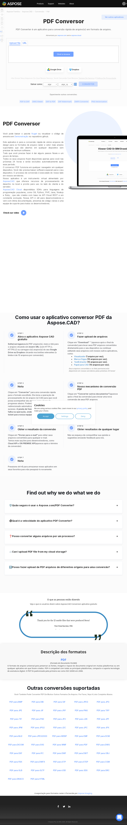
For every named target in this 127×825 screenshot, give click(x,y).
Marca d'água (80, 359)
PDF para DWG (103, 744)
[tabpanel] (63, 623)
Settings (64, 416)
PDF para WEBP (59, 736)
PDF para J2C (59, 727)
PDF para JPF (103, 719)
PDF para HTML (38, 779)
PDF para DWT (81, 753)
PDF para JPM (16, 727)
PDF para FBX (16, 762)
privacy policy (82, 408)
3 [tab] (63, 629)
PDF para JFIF (59, 710)
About (71, 4)
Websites (61, 4)
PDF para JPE (16, 710)
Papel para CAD (81, 365)
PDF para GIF (59, 702)
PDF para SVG (37, 744)
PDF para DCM (103, 736)
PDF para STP (59, 762)
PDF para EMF (81, 736)
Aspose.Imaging (85, 793)
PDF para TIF (16, 719)
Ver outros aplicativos (114, 17)
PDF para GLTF (37, 770)
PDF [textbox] (49, 84)
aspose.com (62, 35)
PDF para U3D (59, 770)
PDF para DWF (59, 753)
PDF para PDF (81, 744)
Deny (83, 416)
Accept (46, 416)
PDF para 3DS (81, 770)
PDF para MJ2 (16, 736)
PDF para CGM (103, 762)
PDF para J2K (81, 719)
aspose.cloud (76, 35)
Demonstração (21, 136)
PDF (63, 660)
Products (40, 4)
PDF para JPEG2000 (37, 736)
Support (51, 4)
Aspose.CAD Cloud (12, 189)
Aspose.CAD (9, 181)
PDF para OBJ (103, 753)
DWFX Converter (81, 101)
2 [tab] (59, 629)
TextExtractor (80, 362)
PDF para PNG (81, 710)
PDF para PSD (37, 719)
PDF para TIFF (103, 710)
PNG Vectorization (99, 101)
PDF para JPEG (81, 702)
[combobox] (50, 84)
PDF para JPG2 (38, 727)
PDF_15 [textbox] (65, 84)
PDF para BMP (15, 702)
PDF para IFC (38, 753)
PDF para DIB (38, 702)
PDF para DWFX (37, 762)
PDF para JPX (103, 727)
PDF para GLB (16, 770)
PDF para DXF (16, 753)
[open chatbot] (119, 817)
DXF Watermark (65, 101)
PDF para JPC (81, 727)
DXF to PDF (50, 101)
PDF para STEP (81, 762)
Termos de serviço (86, 78)
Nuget (34, 133)
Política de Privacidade (106, 78)
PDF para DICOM (16, 744)
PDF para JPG (103, 702)
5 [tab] (70, 629)
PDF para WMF (59, 744)
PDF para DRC (103, 770)
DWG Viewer (37, 101)
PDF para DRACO (16, 779)
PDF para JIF (37, 710)
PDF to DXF (24, 101)
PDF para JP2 (59, 719)
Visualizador (80, 356)
